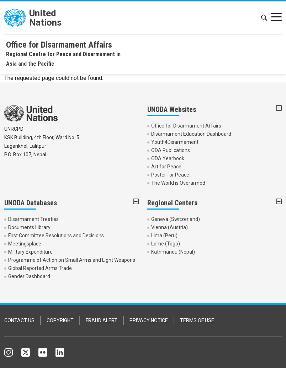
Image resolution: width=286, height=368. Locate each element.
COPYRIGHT (60, 320)
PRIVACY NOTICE (148, 320)
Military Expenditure (30, 252)
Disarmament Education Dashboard (191, 134)
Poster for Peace (170, 175)
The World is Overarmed (178, 183)
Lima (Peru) (164, 235)
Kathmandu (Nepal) (173, 252)
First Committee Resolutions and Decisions (56, 235)
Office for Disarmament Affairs (186, 126)
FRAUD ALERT (101, 320)
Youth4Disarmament (174, 142)
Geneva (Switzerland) (175, 219)
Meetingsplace (24, 244)
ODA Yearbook (167, 158)
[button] (264, 18)
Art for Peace (166, 166)
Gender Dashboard (29, 276)
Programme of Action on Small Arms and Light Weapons (71, 260)
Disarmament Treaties (33, 219)
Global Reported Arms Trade (40, 268)
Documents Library (29, 227)
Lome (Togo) (165, 244)
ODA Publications (170, 150)
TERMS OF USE (197, 320)
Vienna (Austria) (169, 227)
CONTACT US (19, 320)
